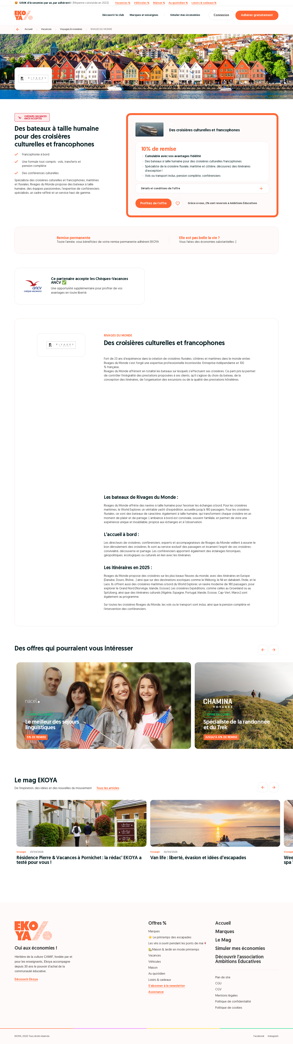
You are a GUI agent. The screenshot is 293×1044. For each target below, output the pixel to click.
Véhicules (154, 961)
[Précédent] (263, 649)
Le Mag (223, 940)
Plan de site (222, 977)
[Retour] (18, 29)
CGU (218, 983)
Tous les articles (107, 788)
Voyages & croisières (71, 29)
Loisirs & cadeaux (159, 980)
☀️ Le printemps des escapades (169, 937)
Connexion (220, 15)
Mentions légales (226, 995)
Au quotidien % (178, 3)
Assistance (156, 992)
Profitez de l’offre (154, 203)
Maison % (159, 3)
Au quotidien (156, 973)
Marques (154, 931)
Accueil (29, 29)
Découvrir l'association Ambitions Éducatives (239, 959)
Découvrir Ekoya (26, 979)
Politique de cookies (228, 1007)
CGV (218, 989)
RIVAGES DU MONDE (101, 29)
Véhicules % (141, 3)
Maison (153, 967)
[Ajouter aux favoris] (179, 203)
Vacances (46, 29)
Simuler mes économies (184, 15)
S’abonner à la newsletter (166, 986)
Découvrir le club (111, 15)
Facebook (259, 1036)
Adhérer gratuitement (257, 15)
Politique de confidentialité (233, 1001)
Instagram (273, 1036)
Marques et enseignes (142, 15)
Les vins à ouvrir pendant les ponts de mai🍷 (177, 943)
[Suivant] (273, 649)
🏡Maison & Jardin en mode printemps (173, 949)
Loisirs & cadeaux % (204, 3)
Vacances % (122, 3)
